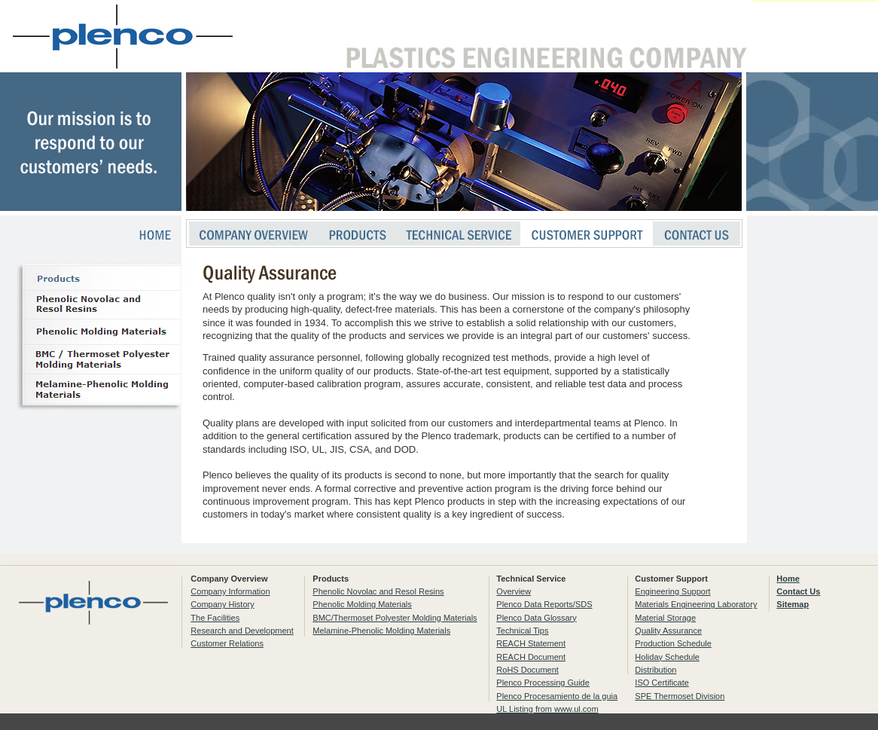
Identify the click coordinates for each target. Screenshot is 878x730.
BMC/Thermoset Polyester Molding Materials (394, 617)
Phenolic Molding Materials (361, 604)
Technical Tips (522, 630)
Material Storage (665, 617)
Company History (222, 604)
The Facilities (215, 617)
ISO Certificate (662, 682)
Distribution (655, 669)
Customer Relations (227, 643)
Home (788, 578)
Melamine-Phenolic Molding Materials (381, 630)
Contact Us (798, 591)
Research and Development (242, 630)
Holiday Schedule (667, 656)
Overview (513, 591)
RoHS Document (527, 669)
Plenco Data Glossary (536, 617)
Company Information (230, 591)
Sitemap (792, 604)
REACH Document (531, 656)
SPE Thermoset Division (679, 696)
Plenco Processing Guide (543, 682)
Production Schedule (673, 643)
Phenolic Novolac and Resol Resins (378, 591)
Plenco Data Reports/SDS (544, 604)
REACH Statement (531, 643)
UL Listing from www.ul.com (547, 708)
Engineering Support (672, 591)
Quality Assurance (668, 630)
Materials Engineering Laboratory (696, 604)
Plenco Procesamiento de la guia (556, 696)
